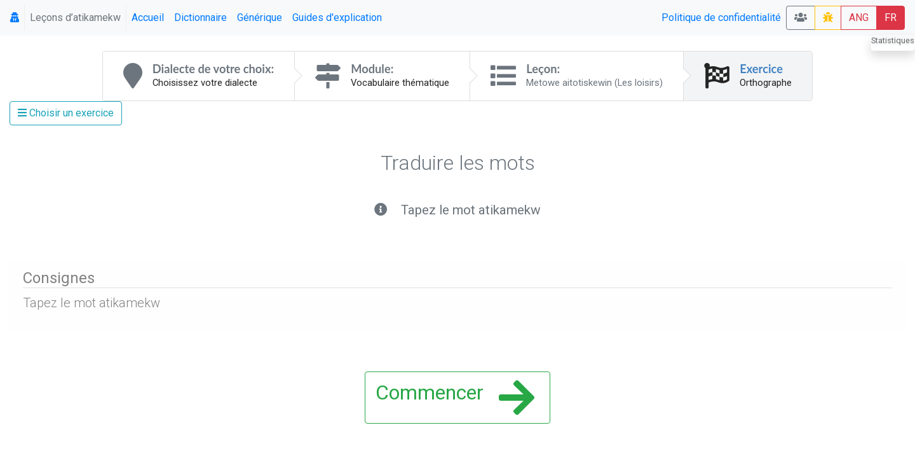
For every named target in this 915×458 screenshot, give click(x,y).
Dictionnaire (200, 17)
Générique (259, 17)
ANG (859, 17)
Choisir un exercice (66, 113)
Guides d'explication (337, 17)
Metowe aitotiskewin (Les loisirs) (594, 82)
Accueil (148, 17)
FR (890, 17)
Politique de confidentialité (721, 17)
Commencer (455, 397)
